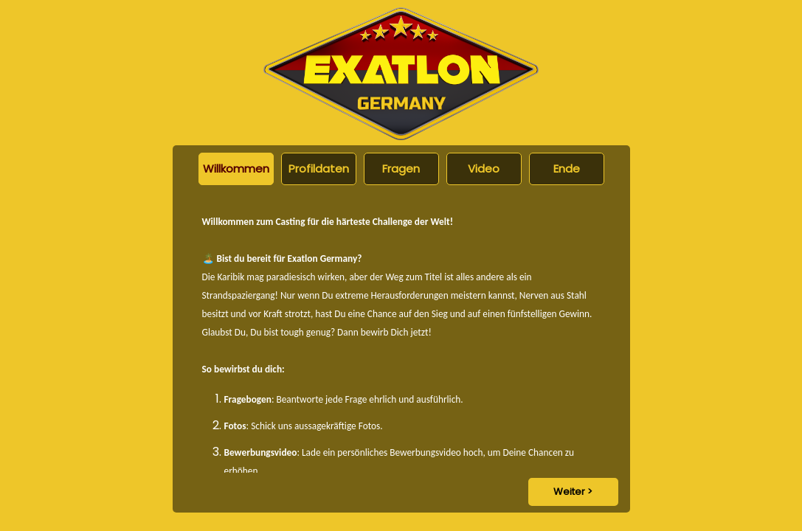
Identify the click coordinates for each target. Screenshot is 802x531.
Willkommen (236, 168)
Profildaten (318, 168)
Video (483, 168)
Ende (566, 168)
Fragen (401, 168)
